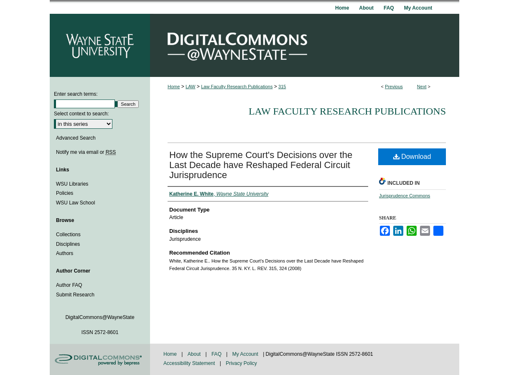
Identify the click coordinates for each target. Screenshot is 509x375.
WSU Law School (75, 203)
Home (174, 86)
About (195, 354)
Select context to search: (81, 114)
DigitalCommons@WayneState (304, 45)
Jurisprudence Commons (404, 195)
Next (422, 86)
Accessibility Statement (189, 363)
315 (282, 86)
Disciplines (68, 244)
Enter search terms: (76, 94)
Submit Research (75, 295)
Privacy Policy (241, 363)
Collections (68, 234)
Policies (64, 193)
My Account (246, 354)
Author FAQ (69, 285)
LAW (190, 86)
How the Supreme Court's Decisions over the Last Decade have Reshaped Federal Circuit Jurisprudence (260, 165)
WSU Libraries (72, 184)
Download (412, 156)
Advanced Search (76, 138)
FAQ (217, 354)
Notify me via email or (86, 152)
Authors (64, 253)
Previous (394, 86)
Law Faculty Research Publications (236, 86)
